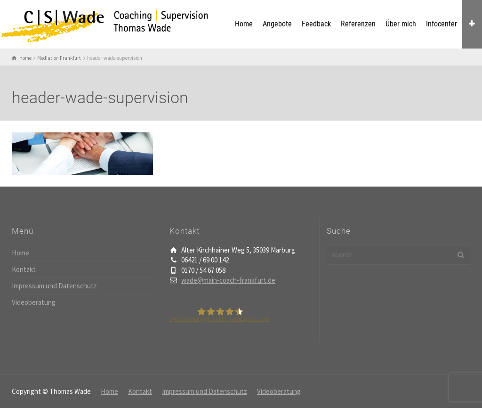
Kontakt (24, 269)
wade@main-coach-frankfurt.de (228, 280)
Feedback (316, 23)
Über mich (401, 23)
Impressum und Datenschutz (54, 285)
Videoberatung (34, 302)
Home (244, 23)
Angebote (277, 23)
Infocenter (441, 23)
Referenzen (358, 23)
